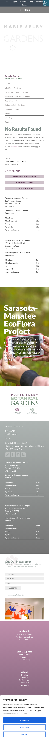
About (7, 113)
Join (7, 1)
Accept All (24, 720)
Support (14, 1)
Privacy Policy (24, 685)
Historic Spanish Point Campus (17, 96)
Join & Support (11, 101)
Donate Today (24, 660)
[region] (24, 717)
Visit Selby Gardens (13, 88)
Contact (24, 5)
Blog (31, 1)
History (24, 677)
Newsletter (39, 1)
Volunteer (25, 657)
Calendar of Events (12, 109)
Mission (24, 675)
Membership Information (24, 176)
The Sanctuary (24, 680)
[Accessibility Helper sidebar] (46, 3)
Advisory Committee (24, 637)
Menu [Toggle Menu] (24, 9)
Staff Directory (24, 639)
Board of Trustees (24, 634)
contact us (14, 146)
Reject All (24, 734)
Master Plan (24, 682)
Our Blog (8, 118)
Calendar (23, 1)
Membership (24, 655)
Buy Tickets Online (24, 182)
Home (7, 84)
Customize (24, 727)
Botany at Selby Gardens (15, 105)
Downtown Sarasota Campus (16, 92)
